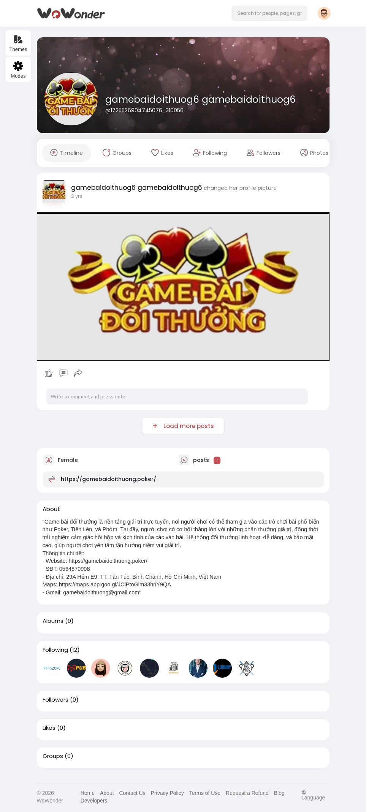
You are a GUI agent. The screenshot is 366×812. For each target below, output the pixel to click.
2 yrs (76, 196)
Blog (279, 793)
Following (55, 650)
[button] (269, 13)
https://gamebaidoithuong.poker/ (108, 479)
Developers (94, 801)
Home (88, 793)
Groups (53, 756)
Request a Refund (247, 793)
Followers (55, 700)
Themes (18, 43)
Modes (18, 70)
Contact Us (132, 793)
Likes (49, 728)
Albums (53, 621)
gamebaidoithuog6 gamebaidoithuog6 (200, 99)
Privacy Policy (167, 793)
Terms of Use (204, 793)
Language (313, 795)
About (107, 793)
